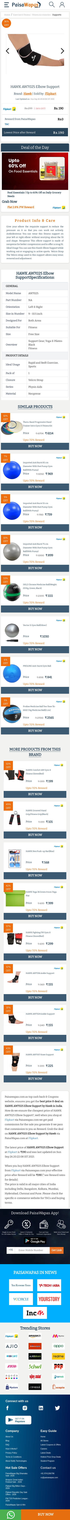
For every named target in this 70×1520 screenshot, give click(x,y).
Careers (44, 1449)
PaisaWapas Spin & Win (15, 1505)
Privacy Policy (11, 1453)
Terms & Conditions (14, 1457)
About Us (9, 1437)
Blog (7, 1441)
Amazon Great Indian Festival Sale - (14, 1481)
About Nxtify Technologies (16, 1461)
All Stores (44, 1441)
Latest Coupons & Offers (51, 1445)
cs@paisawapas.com (49, 1478)
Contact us (48, 1467)
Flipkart (50, 93)
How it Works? (11, 1449)
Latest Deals (46, 1453)
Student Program (48, 1461)
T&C (7, 124)
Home (43, 1437)
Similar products (35, 406)
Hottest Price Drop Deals (51, 1457)
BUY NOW (45, 1514)
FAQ (7, 1445)
